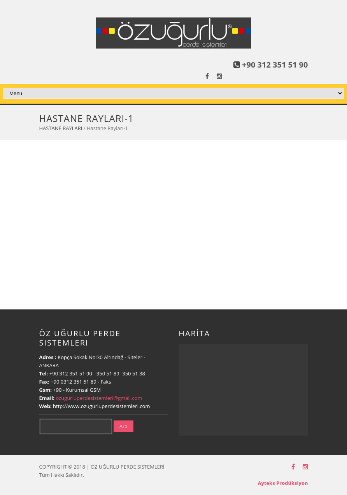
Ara (123, 426)
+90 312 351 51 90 (275, 64)
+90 (58, 389)
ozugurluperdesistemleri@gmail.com (99, 397)
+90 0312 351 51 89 (73, 381)
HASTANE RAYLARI (60, 128)
